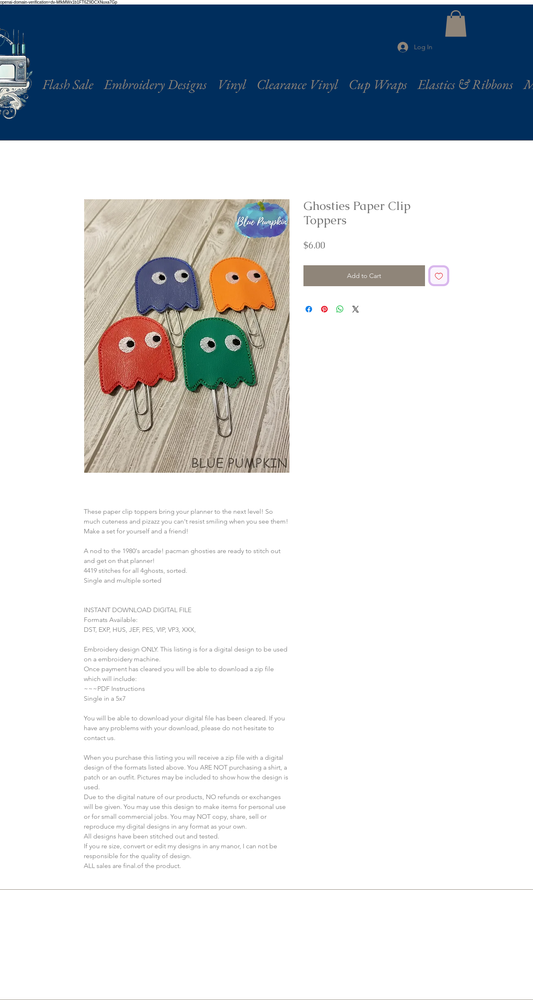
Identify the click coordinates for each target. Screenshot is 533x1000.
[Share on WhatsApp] (340, 309)
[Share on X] (356, 309)
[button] (456, 23)
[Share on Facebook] (309, 309)
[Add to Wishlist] (439, 276)
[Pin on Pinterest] (324, 309)
